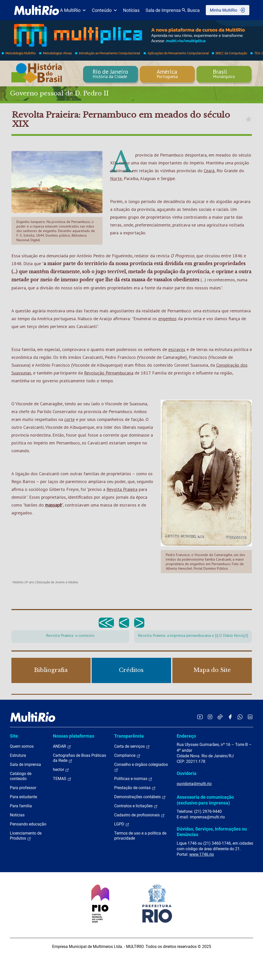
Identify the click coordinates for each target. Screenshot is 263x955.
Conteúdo (104, 10)
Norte (116, 178)
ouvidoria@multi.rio (194, 783)
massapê (53, 505)
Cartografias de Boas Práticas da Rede (79, 758)
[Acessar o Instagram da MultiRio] (210, 717)
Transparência (129, 736)
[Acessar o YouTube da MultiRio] (200, 717)
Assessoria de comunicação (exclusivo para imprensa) (205, 799)
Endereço (186, 736)
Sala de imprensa (25, 764)
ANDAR (62, 746)
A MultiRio (73, 10)
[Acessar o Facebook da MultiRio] (230, 717)
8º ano (29, 582)
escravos (176, 349)
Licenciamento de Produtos (26, 836)
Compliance (127, 755)
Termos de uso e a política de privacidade (140, 836)
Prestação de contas (135, 787)
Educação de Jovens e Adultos (57, 582)
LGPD (121, 824)
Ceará (209, 170)
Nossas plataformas (73, 736)
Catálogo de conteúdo (20, 776)
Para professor (23, 787)
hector (61, 769)
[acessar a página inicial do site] (36, 10)
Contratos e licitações (136, 806)
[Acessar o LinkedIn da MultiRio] (250, 717)
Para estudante (23, 796)
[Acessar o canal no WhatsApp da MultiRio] (240, 717)
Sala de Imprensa (163, 10)
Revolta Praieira (122, 489)
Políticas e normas (133, 778)
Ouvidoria (186, 773)
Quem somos (22, 746)
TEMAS (62, 778)
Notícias (131, 10)
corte (69, 419)
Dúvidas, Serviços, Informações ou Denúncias (212, 831)
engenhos (167, 318)
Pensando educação (28, 824)
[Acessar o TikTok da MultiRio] (220, 717)
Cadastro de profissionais (139, 815)
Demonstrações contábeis (140, 796)
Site (14, 736)
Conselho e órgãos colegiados (141, 767)
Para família (21, 805)
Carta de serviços (132, 746)
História (18, 582)
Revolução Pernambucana (108, 373)
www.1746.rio (201, 854)
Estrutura (18, 755)
